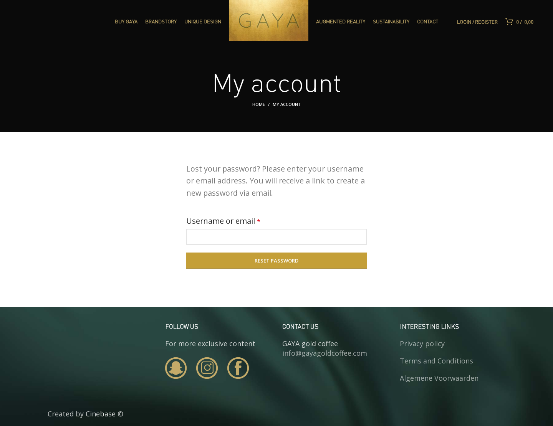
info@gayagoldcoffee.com (324, 353)
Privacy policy (422, 343)
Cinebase (101, 413)
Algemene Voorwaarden (439, 378)
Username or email (239, 220)
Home (258, 104)
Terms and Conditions (436, 360)
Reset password (276, 260)
